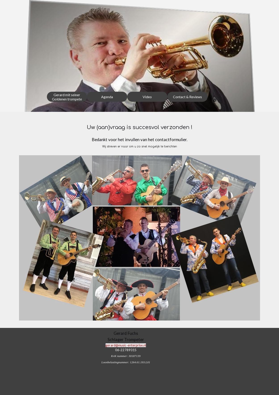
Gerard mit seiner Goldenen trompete (67, 97)
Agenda (107, 97)
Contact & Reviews (187, 97)
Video (147, 97)
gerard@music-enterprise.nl (126, 345)
